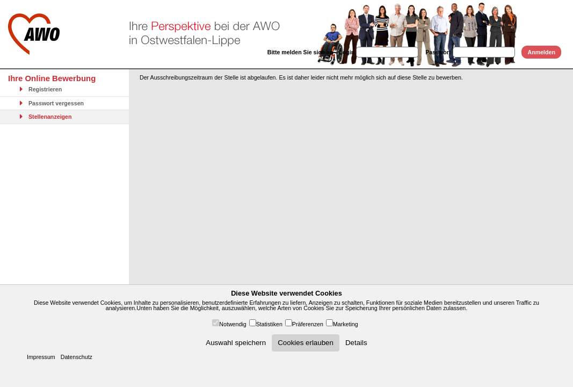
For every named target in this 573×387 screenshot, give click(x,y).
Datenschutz (76, 357)
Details (356, 343)
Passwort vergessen (50, 103)
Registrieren (39, 89)
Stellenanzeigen (44, 116)
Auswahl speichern (236, 343)
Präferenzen (307, 324)
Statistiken (269, 324)
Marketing (345, 324)
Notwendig (232, 324)
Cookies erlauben (305, 343)
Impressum (41, 357)
